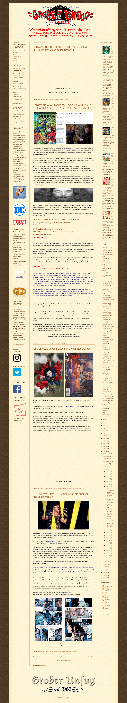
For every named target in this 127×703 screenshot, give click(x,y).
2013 (104, 449)
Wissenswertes (68, 343)
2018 (104, 436)
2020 (104, 430)
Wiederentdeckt (107, 396)
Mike (106, 602)
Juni (105, 469)
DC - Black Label (107, 275)
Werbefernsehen (107, 394)
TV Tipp (105, 374)
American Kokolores (108, 254)
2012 (104, 451)
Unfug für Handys (19, 344)
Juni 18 (108, 530)
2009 (104, 577)
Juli (105, 466)
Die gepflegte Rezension (106, 296)
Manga (104, 343)
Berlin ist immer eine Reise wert (108, 267)
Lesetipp (51, 343)
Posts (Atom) (42, 665)
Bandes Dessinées (107, 263)
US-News (66, 99)
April (105, 561)
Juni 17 (108, 532)
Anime (104, 258)
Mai (105, 559)
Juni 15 (108, 535)
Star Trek (105, 367)
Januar (106, 569)
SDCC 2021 (106, 358)
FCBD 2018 (106, 306)
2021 (104, 428)
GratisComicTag (107, 326)
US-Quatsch (106, 387)
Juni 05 (108, 550)
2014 (104, 446)
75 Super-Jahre (106, 250)
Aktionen (105, 252)
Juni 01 (108, 556)
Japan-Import (106, 331)
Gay (104, 322)
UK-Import (61, 343)
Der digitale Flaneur (108, 589)
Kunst (104, 333)
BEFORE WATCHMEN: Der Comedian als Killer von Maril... (110, 522)
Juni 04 (108, 553)
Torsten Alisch (108, 605)
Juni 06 (108, 548)
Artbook (105, 260)
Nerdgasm (60, 99)
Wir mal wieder (107, 398)
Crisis (104, 273)
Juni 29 (108, 471)
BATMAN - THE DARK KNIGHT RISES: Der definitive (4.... (110, 493)
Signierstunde (106, 365)
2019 (104, 433)
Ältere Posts (90, 657)
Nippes (104, 352)
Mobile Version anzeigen (63, 660)
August (106, 464)
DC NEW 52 (52, 488)
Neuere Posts (36, 657)
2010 (104, 575)
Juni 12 (108, 538)
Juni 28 (108, 474)
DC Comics (36, 561)
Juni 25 (108, 476)
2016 (104, 441)
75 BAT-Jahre (106, 248)
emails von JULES (107, 410)
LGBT (104, 335)
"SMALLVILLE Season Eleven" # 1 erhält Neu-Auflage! (62, 348)
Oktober (106, 458)
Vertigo (104, 389)
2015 (104, 443)
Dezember (107, 453)
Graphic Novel (106, 324)
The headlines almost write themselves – (49, 229)
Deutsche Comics (107, 292)
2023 (104, 423)
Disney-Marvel (107, 299)
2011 (104, 572)
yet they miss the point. (42, 234)
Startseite (63, 657)
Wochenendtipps (107, 403)
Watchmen (74, 651)
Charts (104, 270)
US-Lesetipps (62, 651)
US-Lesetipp (76, 488)
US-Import (69, 488)
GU (106, 593)
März (105, 564)
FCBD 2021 (106, 313)
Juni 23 (108, 479)
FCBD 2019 (106, 308)
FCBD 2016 (106, 301)
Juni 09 (108, 543)
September (107, 461)
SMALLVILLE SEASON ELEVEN (71, 406)
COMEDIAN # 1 (52, 541)
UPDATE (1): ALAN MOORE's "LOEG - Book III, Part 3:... (109, 503)
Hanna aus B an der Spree (109, 596)
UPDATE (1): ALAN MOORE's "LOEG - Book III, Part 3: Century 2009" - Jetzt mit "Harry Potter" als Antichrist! (62, 106)
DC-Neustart (59, 488)
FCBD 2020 (106, 310)
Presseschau (106, 356)
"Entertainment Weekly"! (65, 592)
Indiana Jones (106, 328)
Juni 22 (108, 481)
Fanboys (51, 99)
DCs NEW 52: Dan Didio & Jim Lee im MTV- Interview (108, 80)
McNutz (107, 599)
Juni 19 (108, 486)
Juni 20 (108, 484)
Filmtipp (55, 99)
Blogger (67, 697)
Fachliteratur (106, 315)
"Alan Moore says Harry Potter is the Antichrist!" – (54, 232)
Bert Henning (108, 586)
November (107, 456)
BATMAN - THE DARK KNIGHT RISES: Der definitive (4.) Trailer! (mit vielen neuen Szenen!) (61, 48)
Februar (106, 566)
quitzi (106, 608)
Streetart (105, 371)
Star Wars (105, 369)
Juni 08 (108, 545)
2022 (104, 425)
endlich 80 (105, 414)
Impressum (16, 60)
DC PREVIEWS (107, 283)
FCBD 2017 (106, 304)
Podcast (105, 354)
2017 (104, 438)
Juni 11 (108, 540)
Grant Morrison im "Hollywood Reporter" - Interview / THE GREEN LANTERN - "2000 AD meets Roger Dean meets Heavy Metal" (108, 55)
